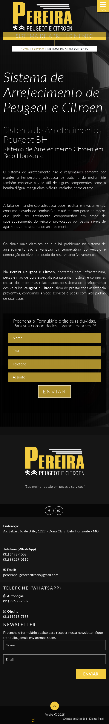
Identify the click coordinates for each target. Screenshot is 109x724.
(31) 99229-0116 (15, 559)
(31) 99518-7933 (15, 616)
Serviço (38, 48)
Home (25, 48)
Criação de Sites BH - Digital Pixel (83, 718)
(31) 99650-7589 (15, 601)
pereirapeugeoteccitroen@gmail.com (30, 575)
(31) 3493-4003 (14, 554)
